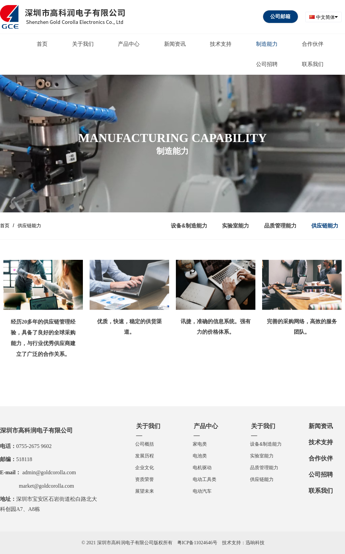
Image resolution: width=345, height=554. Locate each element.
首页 (4, 225)
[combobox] (323, 17)
